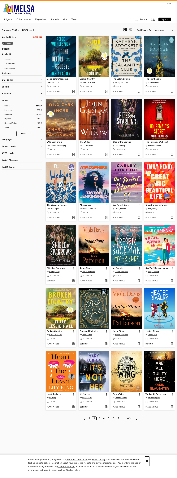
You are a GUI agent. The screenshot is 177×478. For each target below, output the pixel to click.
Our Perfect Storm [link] (121, 205)
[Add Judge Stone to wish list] (106, 281)
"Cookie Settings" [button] (66, 466)
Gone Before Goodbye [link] (57, 79)
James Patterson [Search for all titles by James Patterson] (88, 272)
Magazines (40, 19)
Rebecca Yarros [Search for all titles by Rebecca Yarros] (121, 398)
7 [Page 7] (118, 418)
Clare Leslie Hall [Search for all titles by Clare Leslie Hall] (88, 82)
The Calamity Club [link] (121, 79)
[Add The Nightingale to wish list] (172, 92)
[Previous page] (84, 418)
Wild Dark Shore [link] (54, 142)
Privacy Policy (98, 459)
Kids (65, 19)
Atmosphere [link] (85, 205)
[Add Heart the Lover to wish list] (73, 407)
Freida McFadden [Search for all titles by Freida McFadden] (154, 145)
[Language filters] (22, 139)
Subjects (7, 19)
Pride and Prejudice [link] (89, 331)
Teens (74, 19)
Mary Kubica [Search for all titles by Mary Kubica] (87, 398)
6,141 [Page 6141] (129, 418)
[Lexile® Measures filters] (22, 160)
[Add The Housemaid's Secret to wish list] (172, 155)
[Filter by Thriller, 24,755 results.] (23, 127)
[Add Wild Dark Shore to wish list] (73, 155)
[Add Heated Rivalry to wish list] (172, 344)
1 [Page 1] (89, 418)
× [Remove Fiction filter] (4, 43)
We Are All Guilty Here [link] (155, 394)
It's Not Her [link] (85, 394)
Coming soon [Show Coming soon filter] (9, 68)
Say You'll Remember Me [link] (156, 268)
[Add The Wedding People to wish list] (73, 218)
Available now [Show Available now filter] (9, 64)
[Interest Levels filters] (22, 146)
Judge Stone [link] (86, 268)
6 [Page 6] (113, 418)
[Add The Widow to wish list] (106, 155)
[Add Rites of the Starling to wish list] (139, 155)
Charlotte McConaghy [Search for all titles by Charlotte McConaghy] (57, 145)
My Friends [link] (118, 268)
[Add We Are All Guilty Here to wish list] (172, 407)
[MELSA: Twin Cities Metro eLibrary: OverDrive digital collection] (18, 9)
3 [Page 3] (99, 418)
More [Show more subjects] (23, 133)
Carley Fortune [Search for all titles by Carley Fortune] (120, 208)
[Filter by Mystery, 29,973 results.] (23, 118)
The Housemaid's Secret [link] (156, 142)
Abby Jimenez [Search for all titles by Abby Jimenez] (153, 272)
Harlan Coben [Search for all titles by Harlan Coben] (54, 82)
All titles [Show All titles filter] (7, 59)
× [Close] (147, 461)
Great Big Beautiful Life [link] (156, 205)
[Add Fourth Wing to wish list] (139, 407)
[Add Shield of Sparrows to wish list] (73, 281)
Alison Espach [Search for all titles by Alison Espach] (54, 208)
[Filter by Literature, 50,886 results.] (23, 114)
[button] (140, 20)
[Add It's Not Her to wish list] (106, 407)
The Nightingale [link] (153, 79)
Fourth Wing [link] (118, 394)
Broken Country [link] (87, 79)
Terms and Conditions (76, 459)
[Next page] (137, 418)
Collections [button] (23, 19)
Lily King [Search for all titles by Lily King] (52, 398)
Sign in (164, 19)
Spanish (54, 19)
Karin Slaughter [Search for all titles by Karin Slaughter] (154, 398)
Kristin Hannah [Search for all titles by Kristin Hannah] (153, 82)
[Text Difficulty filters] (22, 167)
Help (169, 4)
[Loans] (153, 20)
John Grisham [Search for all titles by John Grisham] (87, 145)
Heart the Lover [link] (54, 394)
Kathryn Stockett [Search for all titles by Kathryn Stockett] (121, 82)
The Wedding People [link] (57, 205)
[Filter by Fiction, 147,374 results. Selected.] (23, 106)
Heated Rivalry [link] (152, 331)
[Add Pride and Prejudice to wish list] (106, 344)
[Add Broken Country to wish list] (106, 92)
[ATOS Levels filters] (22, 153)
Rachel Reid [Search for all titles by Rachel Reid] (152, 335)
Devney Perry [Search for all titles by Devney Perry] (120, 145)
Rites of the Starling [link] (122, 142)
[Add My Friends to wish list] (139, 281)
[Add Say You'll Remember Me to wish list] (172, 281)
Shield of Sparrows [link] (56, 268)
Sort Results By (144, 30)
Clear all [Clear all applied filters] (37, 37)
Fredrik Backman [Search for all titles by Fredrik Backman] (121, 272)
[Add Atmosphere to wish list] (106, 218)
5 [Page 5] (109, 418)
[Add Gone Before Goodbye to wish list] (73, 92)
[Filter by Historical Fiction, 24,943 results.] (23, 123)
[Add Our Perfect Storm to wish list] (139, 218)
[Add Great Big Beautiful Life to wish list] (172, 218)
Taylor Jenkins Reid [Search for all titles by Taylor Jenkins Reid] (89, 208)
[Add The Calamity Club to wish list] (139, 92)
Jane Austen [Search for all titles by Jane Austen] (87, 335)
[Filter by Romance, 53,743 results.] (23, 110)
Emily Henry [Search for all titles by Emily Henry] (152, 208)
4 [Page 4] (104, 418)
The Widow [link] (85, 142)
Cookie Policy (72, 470)
